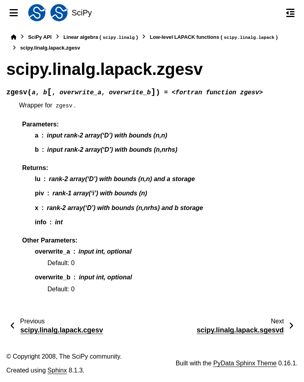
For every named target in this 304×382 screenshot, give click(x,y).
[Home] (13, 37)
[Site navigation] (13, 12)
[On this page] (290, 12)
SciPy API (39, 37)
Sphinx (57, 370)
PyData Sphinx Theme (245, 363)
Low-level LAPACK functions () (213, 37)
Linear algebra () (100, 37)
